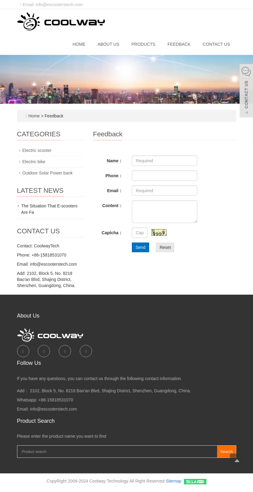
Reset (165, 247)
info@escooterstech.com (53, 409)
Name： (115, 160)
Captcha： (112, 232)
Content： (112, 205)
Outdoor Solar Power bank (48, 173)
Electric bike (34, 161)
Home (78, 44)
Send (140, 247)
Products (144, 44)
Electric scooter (37, 150)
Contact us (216, 44)
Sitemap (173, 481)
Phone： (114, 175)
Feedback (178, 44)
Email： (115, 190)
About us (108, 44)
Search (226, 451)
